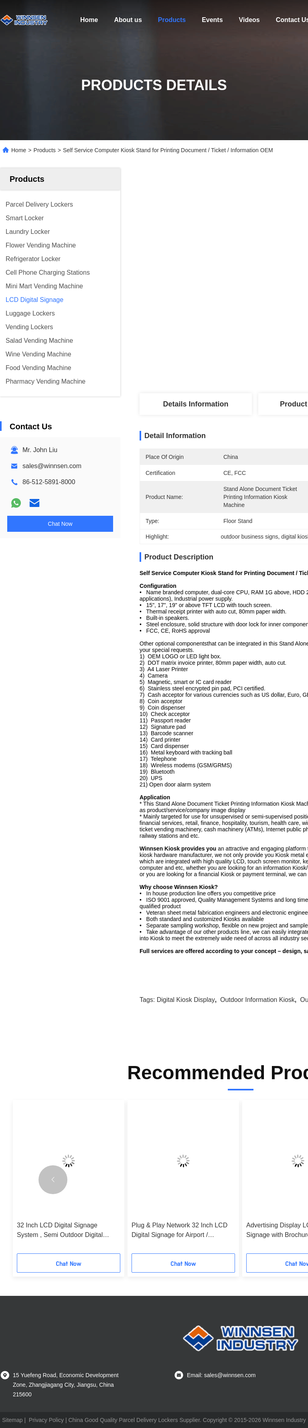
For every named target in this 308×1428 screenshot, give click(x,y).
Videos (249, 19)
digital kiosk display (186, 999)
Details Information (195, 404)
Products (172, 19)
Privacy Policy (46, 1420)
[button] (52, 1179)
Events (212, 19)
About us (128, 19)
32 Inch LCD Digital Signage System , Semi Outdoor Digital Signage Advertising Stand (60, 1231)
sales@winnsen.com (51, 466)
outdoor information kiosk (257, 999)
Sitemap (12, 1420)
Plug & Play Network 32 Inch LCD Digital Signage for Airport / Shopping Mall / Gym (179, 1231)
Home (89, 19)
